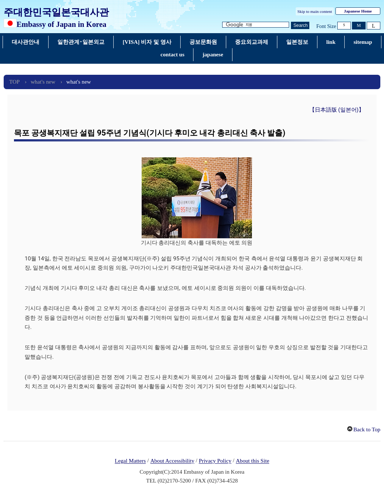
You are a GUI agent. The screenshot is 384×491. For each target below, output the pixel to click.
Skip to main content (315, 11)
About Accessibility (172, 461)
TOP (14, 82)
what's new (43, 82)
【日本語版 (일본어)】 (336, 109)
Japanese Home (358, 11)
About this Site (252, 461)
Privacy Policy (215, 461)
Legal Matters (130, 461)
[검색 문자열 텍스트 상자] (255, 25)
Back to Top (366, 429)
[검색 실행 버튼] (300, 25)
